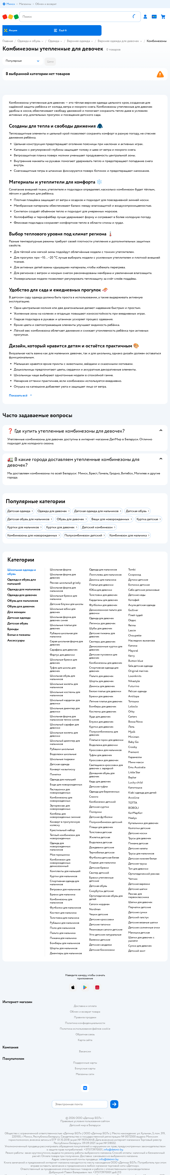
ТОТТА (132, 802)
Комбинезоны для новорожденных (61, 799)
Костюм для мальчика (63, 912)
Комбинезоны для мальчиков (61, 901)
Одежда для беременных (104, 791)
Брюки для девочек (101, 696)
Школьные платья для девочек (63, 627)
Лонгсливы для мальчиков (105, 574)
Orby (131, 711)
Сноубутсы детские (101, 891)
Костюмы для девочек (102, 711)
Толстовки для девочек (103, 595)
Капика (132, 645)
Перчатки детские (139, 907)
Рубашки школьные (62, 749)
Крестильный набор (62, 830)
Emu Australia (136, 767)
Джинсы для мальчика (102, 579)
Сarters (132, 716)
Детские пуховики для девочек (103, 656)
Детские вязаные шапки (143, 922)
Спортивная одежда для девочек (103, 669)
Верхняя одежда (78, 41)
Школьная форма (60, 569)
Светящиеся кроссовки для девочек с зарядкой (106, 767)
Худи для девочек (100, 716)
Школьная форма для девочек (63, 576)
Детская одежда (59, 764)
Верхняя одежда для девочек (118, 41)
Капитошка (135, 787)
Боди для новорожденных (66, 784)
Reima (132, 625)
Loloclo (133, 706)
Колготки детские (139, 828)
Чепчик (133, 879)
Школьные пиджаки (62, 759)
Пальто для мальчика (62, 933)
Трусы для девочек (139, 838)
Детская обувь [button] (17, 623)
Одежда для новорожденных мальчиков (60, 846)
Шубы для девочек (100, 628)
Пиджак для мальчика (102, 862)
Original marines (138, 671)
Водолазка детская (100, 842)
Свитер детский (99, 872)
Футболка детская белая (104, 857)
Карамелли (135, 757)
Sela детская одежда (140, 666)
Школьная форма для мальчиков (63, 589)
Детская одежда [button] (18, 618)
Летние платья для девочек (105, 701)
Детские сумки (137, 912)
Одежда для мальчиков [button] (23, 589)
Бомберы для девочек (102, 706)
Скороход (134, 574)
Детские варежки (139, 884)
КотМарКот (135, 813)
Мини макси (136, 762)
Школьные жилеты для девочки (64, 734)
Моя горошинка (59, 854)
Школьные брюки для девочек (63, 661)
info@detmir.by (113, 1149)
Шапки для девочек (140, 902)
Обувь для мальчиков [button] (22, 601)
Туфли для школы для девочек (63, 669)
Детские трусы (137, 863)
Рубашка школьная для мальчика (63, 635)
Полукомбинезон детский (105, 822)
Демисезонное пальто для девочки (105, 611)
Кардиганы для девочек (103, 600)
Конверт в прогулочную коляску (65, 823)
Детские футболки (100, 817)
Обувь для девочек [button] (21, 606)
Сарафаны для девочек (64, 649)
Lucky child (135, 782)
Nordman (95, 909)
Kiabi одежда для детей (142, 792)
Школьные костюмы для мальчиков (65, 694)
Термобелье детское (101, 852)
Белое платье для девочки (105, 691)
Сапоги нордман (99, 904)
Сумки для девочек (140, 945)
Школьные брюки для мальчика (63, 597)
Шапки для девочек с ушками (141, 939)
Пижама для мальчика (63, 938)
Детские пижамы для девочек (102, 635)
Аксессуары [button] (16, 640)
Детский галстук (138, 917)
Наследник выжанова (141, 640)
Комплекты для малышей (65, 871)
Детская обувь (98, 886)
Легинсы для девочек (102, 623)
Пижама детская (138, 843)
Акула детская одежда (141, 605)
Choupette (134, 635)
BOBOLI (133, 808)
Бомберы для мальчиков (65, 943)
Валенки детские (99, 939)
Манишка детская (139, 932)
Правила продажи (85, 1017)
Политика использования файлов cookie (85, 1028)
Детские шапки (137, 889)
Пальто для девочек (101, 676)
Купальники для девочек (143, 823)
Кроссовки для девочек (104, 760)
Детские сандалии (100, 944)
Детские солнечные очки (144, 927)
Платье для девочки (101, 584)
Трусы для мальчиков (141, 853)
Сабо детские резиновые (143, 590)
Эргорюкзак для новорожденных (60, 807)
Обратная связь (85, 1034)
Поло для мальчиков (62, 928)
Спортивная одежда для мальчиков (64, 883)
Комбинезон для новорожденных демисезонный (60, 863)
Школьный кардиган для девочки (65, 702)
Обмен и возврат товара (85, 1011)
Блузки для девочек (101, 721)
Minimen (133, 737)
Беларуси (95, 1125)
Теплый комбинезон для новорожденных (65, 836)
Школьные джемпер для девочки (65, 710)
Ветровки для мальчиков (65, 889)
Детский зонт (136, 951)
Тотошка (133, 701)
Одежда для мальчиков (103, 569)
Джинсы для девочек (102, 686)
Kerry (131, 655)
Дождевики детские (101, 847)
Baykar (132, 777)
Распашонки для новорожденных (60, 791)
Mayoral (133, 650)
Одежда (53, 41)
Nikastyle (134, 681)
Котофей (133, 600)
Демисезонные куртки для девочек (105, 648)
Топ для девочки (138, 868)
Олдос (132, 620)
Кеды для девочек (100, 781)
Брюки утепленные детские (101, 879)
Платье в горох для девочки (106, 740)
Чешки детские (98, 914)
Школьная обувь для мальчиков (62, 677)
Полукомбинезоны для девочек (103, 733)
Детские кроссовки (101, 919)
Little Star (134, 772)
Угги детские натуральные (105, 934)
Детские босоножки (102, 950)
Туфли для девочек (100, 755)
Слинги (93, 796)
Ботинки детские (139, 584)
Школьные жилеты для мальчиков (64, 685)
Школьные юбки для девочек (62, 610)
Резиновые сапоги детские (105, 929)
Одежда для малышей (63, 779)
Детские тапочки (99, 924)
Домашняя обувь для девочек (101, 775)
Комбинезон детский (102, 801)
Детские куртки (99, 807)
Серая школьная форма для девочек (66, 643)
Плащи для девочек (101, 827)
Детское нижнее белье (142, 858)
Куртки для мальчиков (63, 876)
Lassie (132, 630)
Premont (133, 752)
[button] (60, 30)
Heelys (132, 818)
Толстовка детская (100, 832)
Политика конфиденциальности (85, 1023)
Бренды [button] (13, 629)
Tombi (132, 569)
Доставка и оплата (85, 1006)
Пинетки (55, 774)
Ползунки (95, 812)
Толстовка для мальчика (64, 917)
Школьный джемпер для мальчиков (65, 742)
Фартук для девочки (62, 654)
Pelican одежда (137, 691)
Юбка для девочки (100, 590)
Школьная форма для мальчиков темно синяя (64, 718)
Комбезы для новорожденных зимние (65, 815)
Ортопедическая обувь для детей (106, 897)
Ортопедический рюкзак (144, 873)
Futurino (133, 686)
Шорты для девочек (101, 681)
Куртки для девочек (101, 726)
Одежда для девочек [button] (22, 595)
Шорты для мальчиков (63, 948)
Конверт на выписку (62, 769)
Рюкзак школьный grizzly (65, 582)
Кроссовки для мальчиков (105, 750)
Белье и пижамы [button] (18, 635)
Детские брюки (99, 867)
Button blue (135, 661)
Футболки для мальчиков (65, 907)
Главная (7, 41)
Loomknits (134, 676)
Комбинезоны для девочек (105, 663)
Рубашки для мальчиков (64, 923)
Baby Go (133, 742)
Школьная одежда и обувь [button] (21, 572)
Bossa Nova (135, 721)
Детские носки (137, 833)
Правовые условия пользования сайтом (85, 1121)
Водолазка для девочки (103, 745)
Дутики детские (138, 579)
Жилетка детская (99, 837)
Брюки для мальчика (62, 894)
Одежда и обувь (28, 41)
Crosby (132, 747)
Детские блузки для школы (66, 604)
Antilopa (133, 696)
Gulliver (133, 610)
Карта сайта (85, 1040)
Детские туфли (98, 786)
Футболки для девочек (103, 605)
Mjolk (131, 732)
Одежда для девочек (101, 618)
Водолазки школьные (63, 754)
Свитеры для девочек (102, 641)
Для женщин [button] (16, 612)
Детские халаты (138, 848)
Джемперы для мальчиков (66, 953)
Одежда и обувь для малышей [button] (21, 582)
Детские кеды (136, 595)
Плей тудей (135, 615)
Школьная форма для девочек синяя (63, 618)
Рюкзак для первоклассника (138, 895)
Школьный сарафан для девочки (64, 726)
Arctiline (133, 797)
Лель (131, 726)
